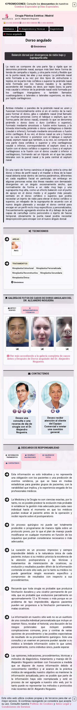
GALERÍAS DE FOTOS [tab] (48, 456)
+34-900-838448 (11, 23)
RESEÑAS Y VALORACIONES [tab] (30, 456)
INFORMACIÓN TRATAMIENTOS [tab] (12, 456)
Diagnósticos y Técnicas (32, 29)
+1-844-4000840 (45, 23)
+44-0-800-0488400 (28, 23)
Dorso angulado (13, 34)
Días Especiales (49, 6)
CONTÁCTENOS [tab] (12, 463)
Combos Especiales (26, 6)
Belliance (9, 29)
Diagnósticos (56, 29)
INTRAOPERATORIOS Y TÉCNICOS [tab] (30, 310)
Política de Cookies (41, 703)
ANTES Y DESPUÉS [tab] (12, 309)
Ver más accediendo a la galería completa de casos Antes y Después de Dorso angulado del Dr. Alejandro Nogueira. (38, 359)
